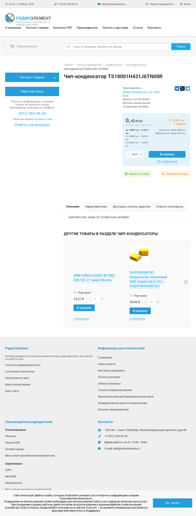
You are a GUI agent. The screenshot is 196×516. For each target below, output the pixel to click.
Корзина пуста (24, 47)
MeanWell (10, 476)
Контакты (154, 27)
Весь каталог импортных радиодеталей (28, 489)
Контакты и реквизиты (111, 370)
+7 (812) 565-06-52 (67, 4)
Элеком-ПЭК (12, 442)
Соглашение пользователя (20, 371)
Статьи (138, 27)
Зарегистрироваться (159, 4)
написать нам (43, 119)
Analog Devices (13, 482)
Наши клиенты (107, 364)
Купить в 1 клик (139, 173)
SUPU (8, 469)
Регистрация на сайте (17, 378)
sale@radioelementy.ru (113, 4)
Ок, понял (173, 503)
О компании (13, 27)
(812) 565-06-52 (32, 113)
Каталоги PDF (62, 27)
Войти (185, 4)
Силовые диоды (14, 449)
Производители (87, 27)
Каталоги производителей (113, 409)
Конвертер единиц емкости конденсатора (122, 403)
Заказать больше (177, 173)
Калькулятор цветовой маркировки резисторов (125, 396)
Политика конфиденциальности (22, 365)
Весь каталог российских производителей (30, 455)
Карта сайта (12, 391)
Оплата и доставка (115, 27)
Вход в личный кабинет (18, 384)
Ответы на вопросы (32, 125)
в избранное (169, 161)
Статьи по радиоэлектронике (115, 390)
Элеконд (10, 436)
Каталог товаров (37, 27)
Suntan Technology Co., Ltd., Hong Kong (141, 93)
